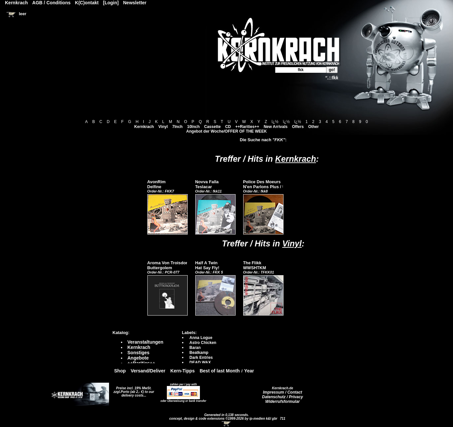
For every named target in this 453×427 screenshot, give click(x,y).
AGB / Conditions (51, 2)
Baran (195, 347)
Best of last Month (220, 370)
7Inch (177, 126)
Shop (120, 370)
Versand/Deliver (148, 370)
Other (313, 126)
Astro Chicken (202, 342)
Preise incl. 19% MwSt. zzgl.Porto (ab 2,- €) (133, 390)
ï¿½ (275, 121)
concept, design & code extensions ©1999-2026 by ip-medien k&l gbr (223, 418)
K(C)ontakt (87, 2)
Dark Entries (201, 357)
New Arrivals (275, 126)
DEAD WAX (200, 362)
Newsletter (135, 2)
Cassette (212, 126)
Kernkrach (144, 126)
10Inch (193, 126)
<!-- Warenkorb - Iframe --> (226, 423)
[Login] (111, 2)
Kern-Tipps (182, 370)
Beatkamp (198, 352)
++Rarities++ (247, 126)
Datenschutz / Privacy (282, 397)
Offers (298, 126)
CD (228, 126)
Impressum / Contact (282, 392)
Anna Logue (200, 337)
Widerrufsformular (282, 401)
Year (249, 370)
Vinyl (163, 126)
